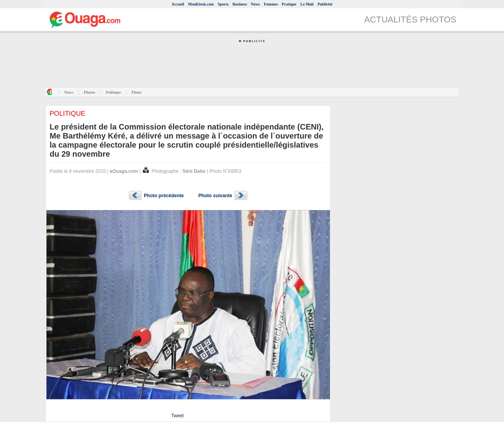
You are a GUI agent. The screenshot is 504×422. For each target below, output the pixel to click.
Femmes (271, 4)
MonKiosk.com (200, 4)
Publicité (324, 4)
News (255, 4)
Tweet (177, 415)
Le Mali (307, 4)
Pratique (289, 4)
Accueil (178, 4)
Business (240, 4)
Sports (223, 4)
